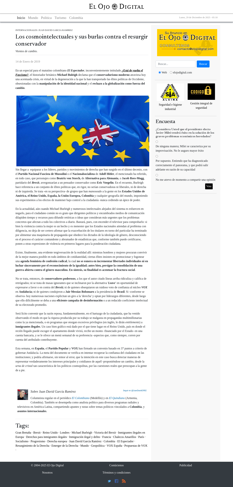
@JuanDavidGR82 (139, 391)
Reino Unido (50, 432)
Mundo (33, 18)
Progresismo (38, 441)
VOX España (114, 445)
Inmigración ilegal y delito (84, 436)
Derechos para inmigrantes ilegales (46, 436)
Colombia (76, 18)
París (141, 436)
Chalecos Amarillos (124, 436)
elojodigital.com (182, 72)
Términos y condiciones (116, 472)
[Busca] (175, 64)
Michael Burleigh (82, 432)
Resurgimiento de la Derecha (32, 445)
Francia (106, 436)
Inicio (21, 18)
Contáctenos (116, 465)
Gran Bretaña (23, 432)
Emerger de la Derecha (65, 445)
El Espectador (125, 441)
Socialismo (21, 441)
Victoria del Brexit (105, 432)
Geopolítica (98, 445)
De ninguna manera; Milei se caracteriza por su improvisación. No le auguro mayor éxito (183, 148)
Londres (64, 432)
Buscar (203, 63)
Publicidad (185, 465)
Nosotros (47, 472)
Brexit (37, 432)
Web (164, 72)
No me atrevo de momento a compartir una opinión (185, 179)
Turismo (60, 18)
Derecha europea (57, 441)
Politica (46, 18)
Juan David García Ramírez (85, 441)
